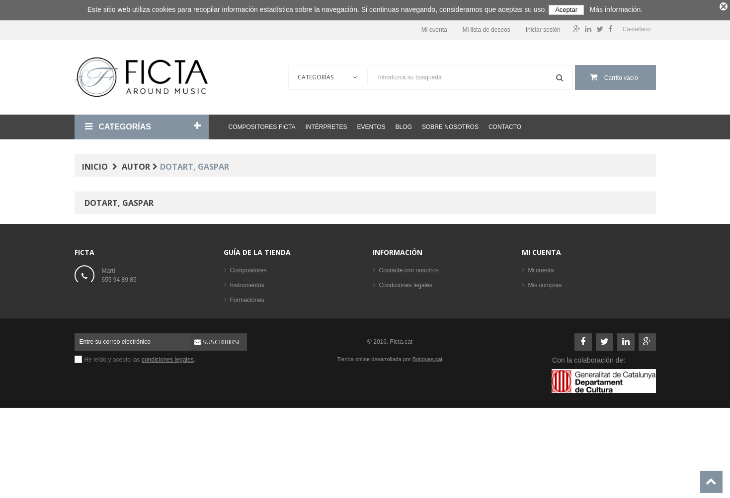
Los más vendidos (254, 374)
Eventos (371, 127)
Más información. (616, 9)
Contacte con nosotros (409, 270)
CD (234, 344)
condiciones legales (168, 433)
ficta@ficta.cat (121, 301)
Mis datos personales (556, 314)
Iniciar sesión (543, 30)
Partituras (242, 329)
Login (535, 329)
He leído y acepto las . (140, 433)
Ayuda (387, 314)
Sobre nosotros (450, 127)
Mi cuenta (434, 30)
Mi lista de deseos (486, 30)
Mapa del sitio (397, 329)
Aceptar (566, 9)
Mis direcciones (548, 300)
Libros (238, 314)
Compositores (248, 270)
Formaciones (247, 300)
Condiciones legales (405, 285)
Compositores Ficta (262, 127)
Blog (404, 127)
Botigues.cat (427, 433)
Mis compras (545, 285)
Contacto (504, 127)
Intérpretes (326, 127)
